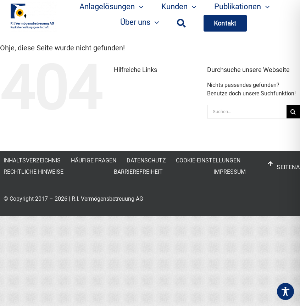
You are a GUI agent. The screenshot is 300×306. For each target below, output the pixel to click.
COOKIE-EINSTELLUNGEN (208, 160)
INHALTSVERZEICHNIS (32, 160)
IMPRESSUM (229, 171)
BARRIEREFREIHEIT (138, 171)
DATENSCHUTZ (146, 160)
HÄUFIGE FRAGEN (93, 160)
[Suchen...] (247, 111)
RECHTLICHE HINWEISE (33, 171)
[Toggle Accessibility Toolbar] (285, 291)
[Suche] (181, 23)
